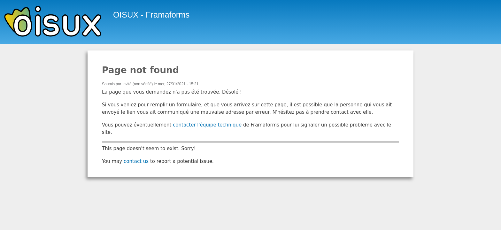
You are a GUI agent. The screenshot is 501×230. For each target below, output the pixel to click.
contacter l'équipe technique (207, 125)
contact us (136, 161)
